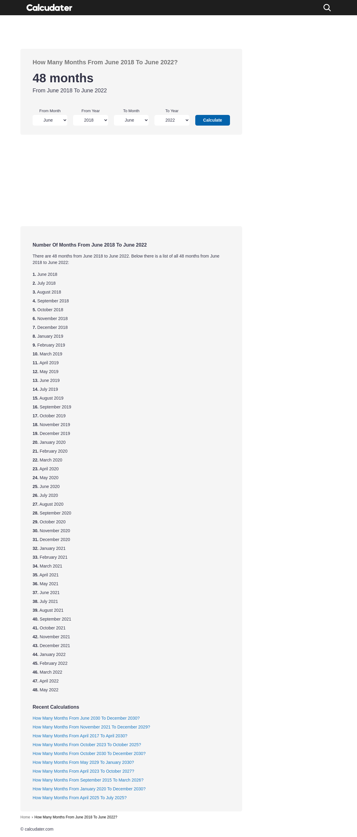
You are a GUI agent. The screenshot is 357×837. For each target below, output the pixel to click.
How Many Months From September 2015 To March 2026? (88, 780)
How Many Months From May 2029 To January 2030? (83, 762)
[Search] (327, 7)
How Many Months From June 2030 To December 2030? (86, 718)
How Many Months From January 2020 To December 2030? (89, 788)
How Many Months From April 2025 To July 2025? (80, 797)
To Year (171, 111)
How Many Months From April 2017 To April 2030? (80, 735)
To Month (131, 111)
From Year (91, 111)
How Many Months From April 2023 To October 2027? (83, 771)
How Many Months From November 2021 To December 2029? (91, 727)
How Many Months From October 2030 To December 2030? (89, 753)
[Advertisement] (131, 32)
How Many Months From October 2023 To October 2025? (87, 744)
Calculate (212, 120)
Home (25, 817)
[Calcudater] (49, 7)
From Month (50, 111)
